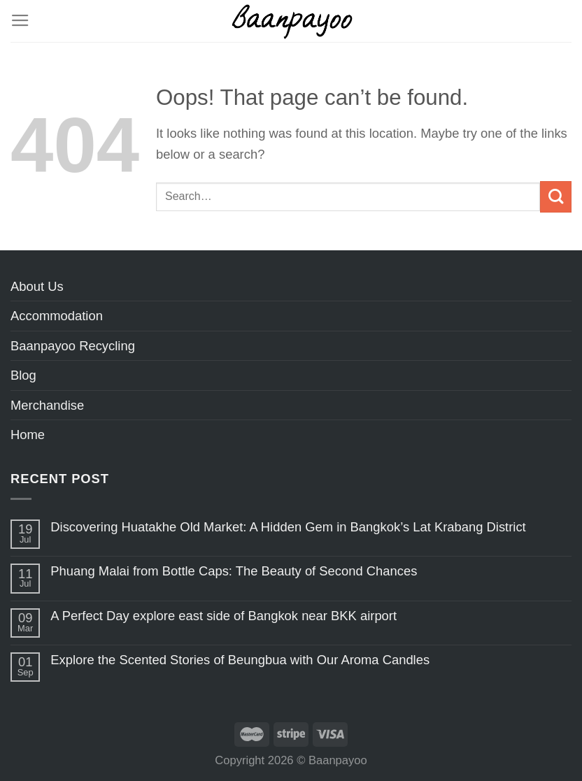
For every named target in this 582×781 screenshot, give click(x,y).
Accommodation (56, 315)
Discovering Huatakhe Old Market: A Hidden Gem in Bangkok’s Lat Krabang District (287, 527)
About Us (37, 286)
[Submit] (556, 197)
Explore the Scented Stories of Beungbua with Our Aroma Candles (240, 659)
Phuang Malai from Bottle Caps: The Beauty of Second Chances (233, 571)
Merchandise (47, 405)
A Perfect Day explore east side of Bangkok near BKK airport (223, 615)
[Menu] (20, 21)
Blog (23, 375)
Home (27, 434)
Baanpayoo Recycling (72, 345)
